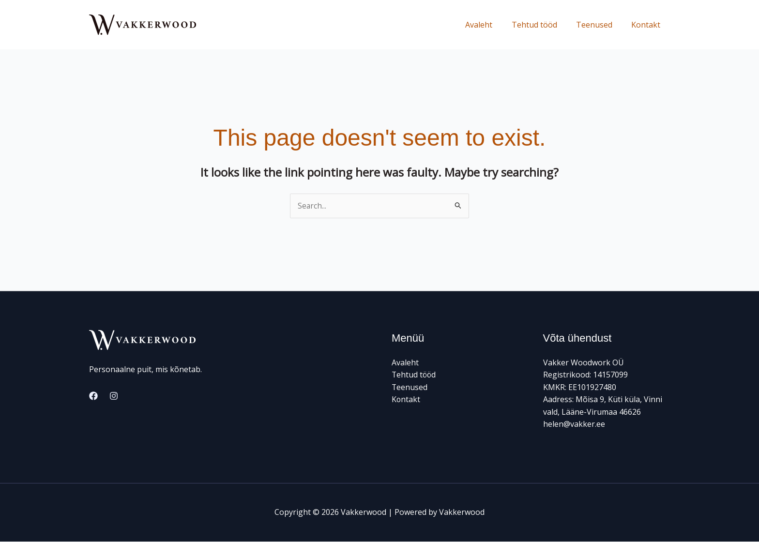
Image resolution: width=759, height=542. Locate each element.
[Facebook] (93, 396)
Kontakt (647, 24)
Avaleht (491, 24)
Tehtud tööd (543, 24)
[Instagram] (113, 396)
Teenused (599, 24)
